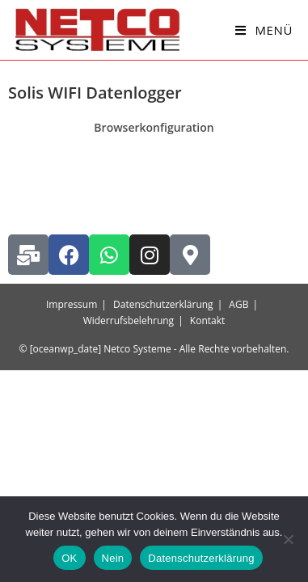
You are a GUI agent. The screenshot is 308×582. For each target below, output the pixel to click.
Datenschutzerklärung (163, 304)
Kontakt (207, 320)
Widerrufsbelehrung (128, 320)
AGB (238, 304)
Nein (113, 558)
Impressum (71, 304)
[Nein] (288, 539)
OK (69, 558)
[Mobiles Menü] (264, 30)
